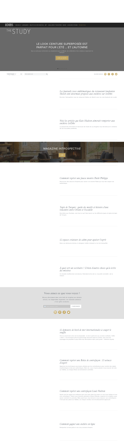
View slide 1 (57, 68)
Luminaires (25, 25)
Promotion (82, 25)
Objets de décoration (37, 25)
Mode (64, 25)
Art (46, 25)
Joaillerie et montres (55, 25)
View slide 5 (66, 68)
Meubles (18, 25)
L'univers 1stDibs (72, 25)
